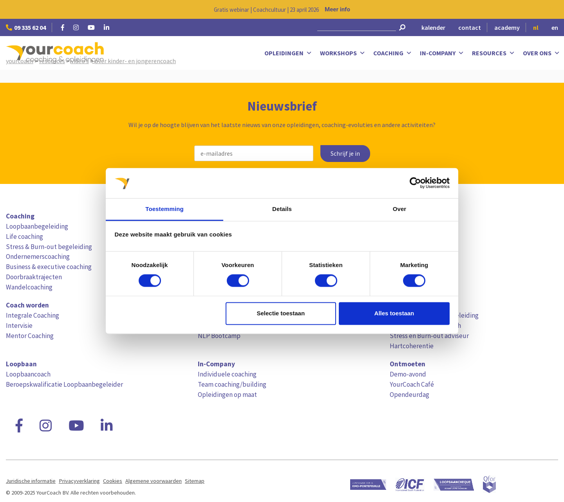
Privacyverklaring (79, 480)
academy (507, 27)
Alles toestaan (394, 313)
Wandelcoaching (29, 287)
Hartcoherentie (412, 346)
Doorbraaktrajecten (34, 277)
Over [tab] (400, 209)
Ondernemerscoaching (38, 256)
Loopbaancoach (28, 374)
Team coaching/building (232, 384)
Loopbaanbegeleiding (37, 226)
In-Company (442, 53)
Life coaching (24, 236)
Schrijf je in (345, 153)
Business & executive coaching (49, 266)
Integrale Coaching (32, 315)
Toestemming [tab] (164, 209)
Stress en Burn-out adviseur (429, 335)
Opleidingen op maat (227, 394)
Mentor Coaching (30, 335)
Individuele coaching (227, 374)
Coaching (392, 53)
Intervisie (19, 325)
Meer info (337, 9)
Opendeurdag (409, 394)
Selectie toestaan (281, 313)
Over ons (541, 53)
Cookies (112, 480)
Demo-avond (408, 374)
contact (469, 27)
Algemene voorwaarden (153, 480)
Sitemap (194, 480)
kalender (433, 27)
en (554, 27)
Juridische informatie (31, 480)
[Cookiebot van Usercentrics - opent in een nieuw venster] (415, 183)
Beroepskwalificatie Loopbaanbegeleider (64, 384)
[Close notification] (551, 9)
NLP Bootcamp (219, 335)
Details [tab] (282, 209)
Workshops (342, 53)
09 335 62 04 (26, 27)
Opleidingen (288, 53)
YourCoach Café (412, 384)
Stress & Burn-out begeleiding (49, 246)
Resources (493, 53)
